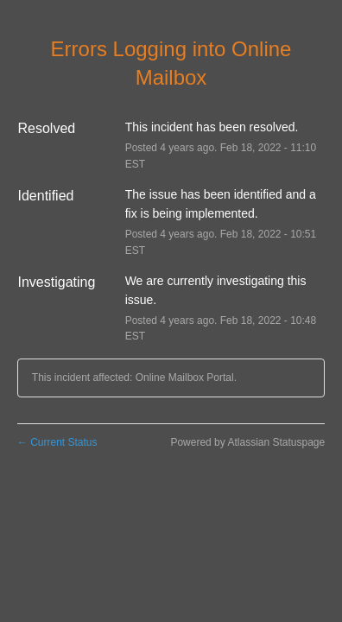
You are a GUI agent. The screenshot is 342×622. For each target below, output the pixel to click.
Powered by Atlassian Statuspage (247, 442)
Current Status (57, 442)
